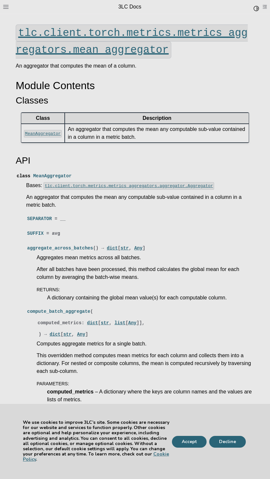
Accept (189, 442)
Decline (227, 442)
